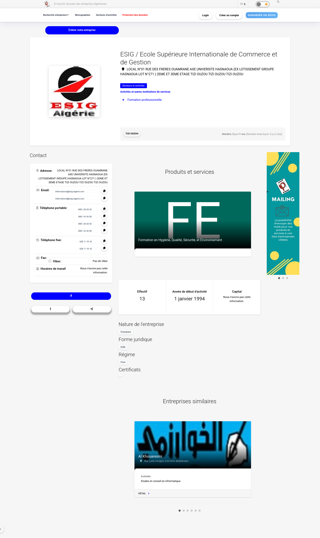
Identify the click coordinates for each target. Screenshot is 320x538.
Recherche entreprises (55, 14)
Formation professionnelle (145, 100)
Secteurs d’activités (110, 14)
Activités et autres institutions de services (145, 91)
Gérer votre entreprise (82, 30)
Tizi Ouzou (132, 134)
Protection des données (139, 14)
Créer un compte (229, 15)
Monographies (85, 14)
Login (205, 15)
